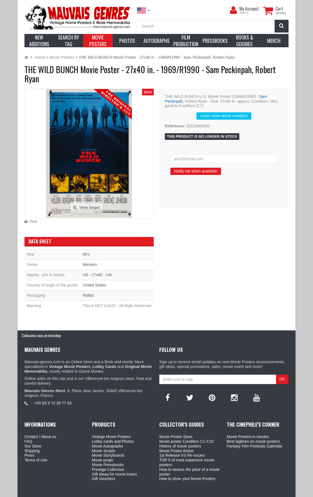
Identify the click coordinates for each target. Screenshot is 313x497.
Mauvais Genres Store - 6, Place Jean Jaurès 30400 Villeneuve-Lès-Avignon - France (169, 491)
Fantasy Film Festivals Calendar (254, 446)
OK (282, 379)
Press (29, 455)
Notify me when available (195, 171)
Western (90, 264)
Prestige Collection (108, 469)
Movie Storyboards (108, 455)
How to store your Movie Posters (187, 478)
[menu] (233, 10)
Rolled (88, 295)
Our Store (32, 446)
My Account (249, 8)
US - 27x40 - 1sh (97, 275)
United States (94, 285)
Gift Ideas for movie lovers (114, 474)
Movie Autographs (107, 446)
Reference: (175, 126)
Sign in (244, 12)
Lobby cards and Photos (113, 441)
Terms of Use (35, 460)
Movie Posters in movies (248, 436)
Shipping (32, 451)
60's (86, 254)
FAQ (28, 441)
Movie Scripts (103, 451)
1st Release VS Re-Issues (182, 455)
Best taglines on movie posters (253, 441)
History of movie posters (180, 446)
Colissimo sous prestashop (41, 335)
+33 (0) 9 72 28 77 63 (52, 403)
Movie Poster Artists (176, 451)
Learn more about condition (223, 115)
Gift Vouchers (103, 478)
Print (33, 222)
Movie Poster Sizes (176, 436)
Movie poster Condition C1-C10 (186, 441)
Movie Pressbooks (108, 465)
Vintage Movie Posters (111, 436)
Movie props (102, 460)
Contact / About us (40, 436)
